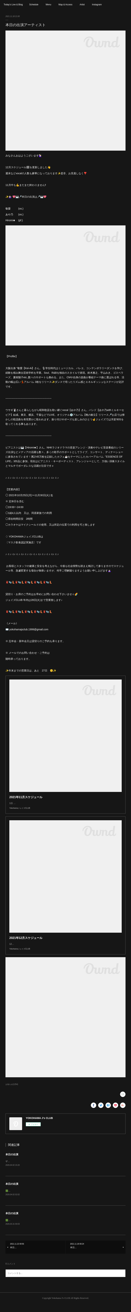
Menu (48, 4)
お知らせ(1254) (11, 1092)
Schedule (33, 4)
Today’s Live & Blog (13, 4)
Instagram (97, 4)
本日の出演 (11, 1161)
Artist (82, 4)
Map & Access (65, 4)
